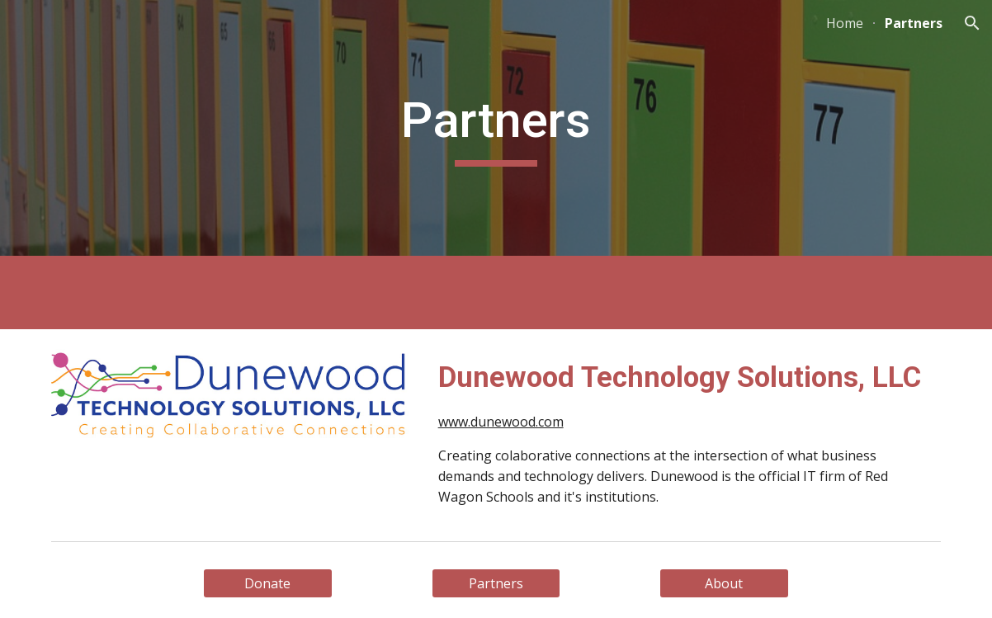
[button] (972, 23)
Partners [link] (913, 23)
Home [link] (844, 23)
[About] (724, 583)
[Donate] (268, 583)
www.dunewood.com (501, 422)
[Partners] (496, 583)
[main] (496, 128)
